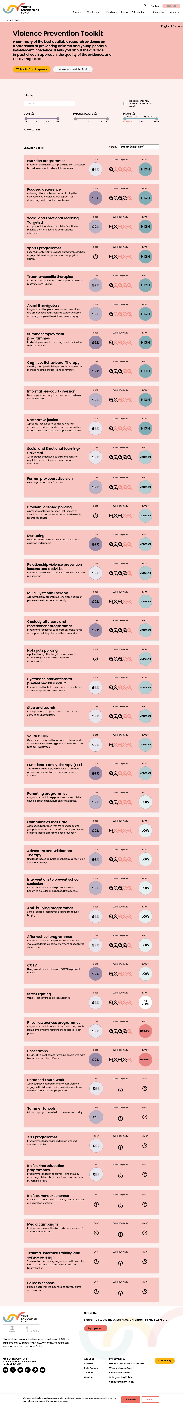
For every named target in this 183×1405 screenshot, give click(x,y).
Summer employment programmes (45, 336)
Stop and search (41, 707)
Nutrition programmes (46, 160)
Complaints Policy (119, 1372)
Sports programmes (44, 248)
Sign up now (94, 1328)
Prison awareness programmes (53, 1022)
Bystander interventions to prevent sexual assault (49, 681)
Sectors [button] (77, 12)
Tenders (88, 1372)
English (165, 26)
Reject (150, 1399)
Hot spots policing (42, 650)
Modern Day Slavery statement (127, 1363)
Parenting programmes (47, 793)
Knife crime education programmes (45, 1167)
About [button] (173, 12)
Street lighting (39, 994)
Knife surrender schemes (48, 1195)
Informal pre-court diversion (51, 391)
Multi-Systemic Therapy (47, 593)
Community (164, 1360)
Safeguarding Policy (120, 1377)
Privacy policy (117, 1359)
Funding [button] (110, 12)
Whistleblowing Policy (121, 1368)
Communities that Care (47, 822)
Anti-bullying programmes (50, 908)
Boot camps (37, 1051)
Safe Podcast (91, 1368)
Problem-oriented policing (49, 507)
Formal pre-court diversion (50, 478)
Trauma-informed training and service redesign (53, 1255)
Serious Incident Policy (121, 1381)
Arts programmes (42, 1137)
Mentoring (36, 536)
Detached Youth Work (45, 1080)
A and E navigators (43, 305)
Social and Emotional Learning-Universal (54, 450)
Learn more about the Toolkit (72, 69)
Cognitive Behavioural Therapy (53, 362)
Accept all (131, 1399)
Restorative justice (42, 420)
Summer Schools (41, 1108)
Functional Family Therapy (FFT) (55, 765)
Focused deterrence (44, 189)
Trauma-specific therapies (50, 276)
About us (89, 1359)
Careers (88, 1363)
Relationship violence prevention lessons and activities (54, 566)
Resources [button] (158, 12)
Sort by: (113, 146)
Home (8, 20)
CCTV (32, 965)
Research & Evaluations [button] (133, 12)
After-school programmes (49, 936)
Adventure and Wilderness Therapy (49, 852)
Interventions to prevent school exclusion (53, 881)
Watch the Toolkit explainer (31, 69)
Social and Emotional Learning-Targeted (54, 220)
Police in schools (41, 1283)
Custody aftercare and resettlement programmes (50, 623)
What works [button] (93, 12)
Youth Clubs (37, 736)
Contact (155, 6)
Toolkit (171, 6)
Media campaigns (42, 1224)
